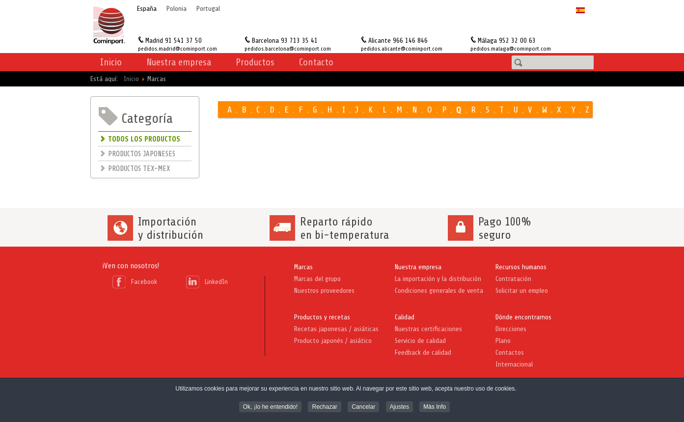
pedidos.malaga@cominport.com (510, 48)
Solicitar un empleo (521, 290)
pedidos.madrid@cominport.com (177, 48)
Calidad (404, 317)
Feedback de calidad (423, 352)
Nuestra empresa (418, 267)
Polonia (176, 8)
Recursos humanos (521, 267)
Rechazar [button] (324, 407)
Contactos (509, 352)
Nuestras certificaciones (428, 329)
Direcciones (510, 329)
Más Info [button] (434, 407)
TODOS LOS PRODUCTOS (144, 139)
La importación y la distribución (438, 278)
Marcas (303, 267)
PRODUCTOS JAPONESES (141, 154)
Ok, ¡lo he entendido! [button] (270, 407)
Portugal (208, 8)
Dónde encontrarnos (523, 317)
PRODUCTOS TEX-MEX (139, 169)
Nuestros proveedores (324, 290)
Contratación (513, 278)
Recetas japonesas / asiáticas (336, 329)
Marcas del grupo (317, 278)
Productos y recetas (322, 317)
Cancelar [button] (363, 407)
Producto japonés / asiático (333, 340)
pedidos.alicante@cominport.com (401, 48)
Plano (503, 340)
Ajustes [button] (399, 407)
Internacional (514, 364)
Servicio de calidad (420, 340)
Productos (255, 62)
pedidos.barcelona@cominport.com (288, 48)
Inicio (111, 62)
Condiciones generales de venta (439, 290)
